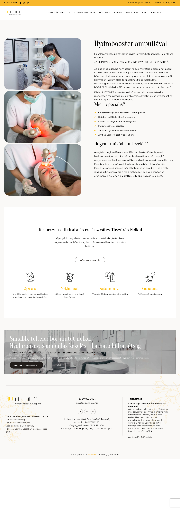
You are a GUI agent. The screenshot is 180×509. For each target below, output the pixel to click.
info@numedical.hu (142, 3)
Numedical (93, 504)
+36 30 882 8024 (86, 449)
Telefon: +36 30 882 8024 (165, 3)
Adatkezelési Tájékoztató (140, 487)
